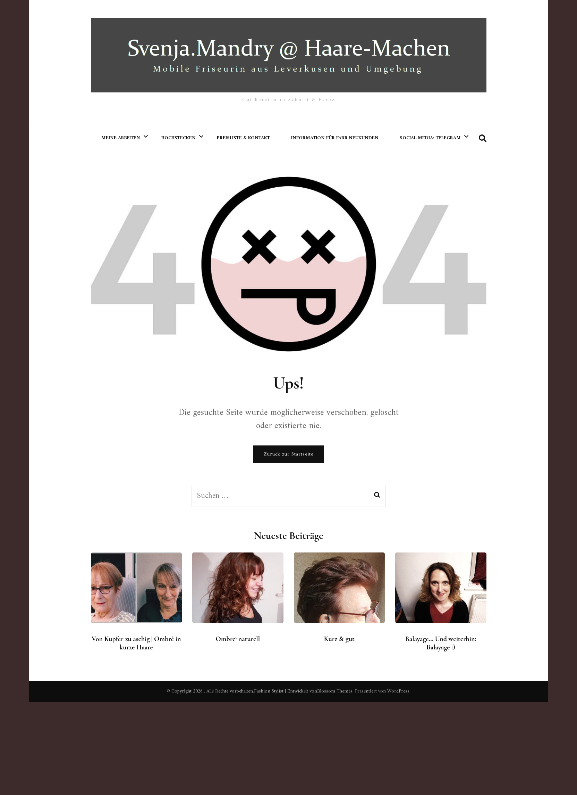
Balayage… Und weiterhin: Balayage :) (440, 643)
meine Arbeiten (120, 138)
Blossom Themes (335, 691)
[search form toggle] (482, 138)
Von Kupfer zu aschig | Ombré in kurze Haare (136, 643)
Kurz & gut (339, 639)
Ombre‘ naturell (238, 639)
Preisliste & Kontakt (243, 138)
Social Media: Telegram (430, 138)
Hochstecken (178, 138)
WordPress (398, 691)
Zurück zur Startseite (288, 454)
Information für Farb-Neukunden (335, 138)
